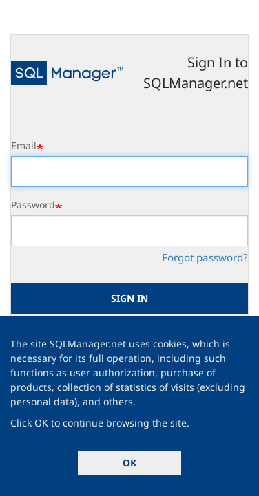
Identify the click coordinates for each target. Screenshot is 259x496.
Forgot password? (205, 257)
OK (129, 462)
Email (24, 145)
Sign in (129, 298)
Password (33, 204)
